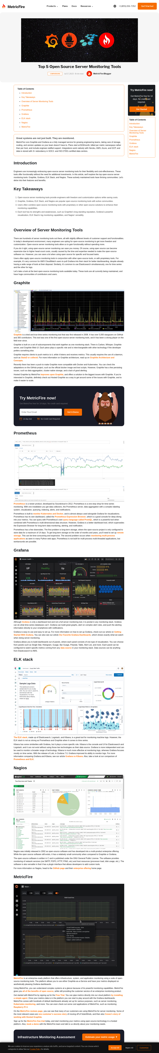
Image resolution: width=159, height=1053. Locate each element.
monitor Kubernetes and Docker (48, 514)
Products (52, 6)
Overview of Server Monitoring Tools (37, 101)
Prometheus (26, 110)
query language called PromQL (77, 520)
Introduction (26, 93)
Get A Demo (73, 412)
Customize (144, 1048)
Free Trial (60, 995)
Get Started (147, 6)
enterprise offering (82, 868)
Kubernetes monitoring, (25, 1004)
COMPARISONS (55, 74)
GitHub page (59, 868)
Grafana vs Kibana (74, 756)
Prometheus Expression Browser (70, 517)
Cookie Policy (35, 1049)
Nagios (24, 123)
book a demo (33, 1024)
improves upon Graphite (51, 374)
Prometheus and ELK (24, 759)
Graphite (25, 106)
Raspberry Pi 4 (20, 1007)
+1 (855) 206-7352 (127, 6)
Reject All (129, 1048)
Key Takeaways (28, 97)
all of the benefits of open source (38, 991)
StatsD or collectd (29, 358)
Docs (74, 6)
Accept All (115, 1048)
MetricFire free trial (36, 1021)
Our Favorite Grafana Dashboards (75, 635)
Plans (65, 6)
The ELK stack (20, 737)
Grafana (25, 114)
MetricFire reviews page (31, 1011)
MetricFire (25, 127)
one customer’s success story (53, 1014)
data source (66, 648)
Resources (87, 6)
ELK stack (25, 118)
